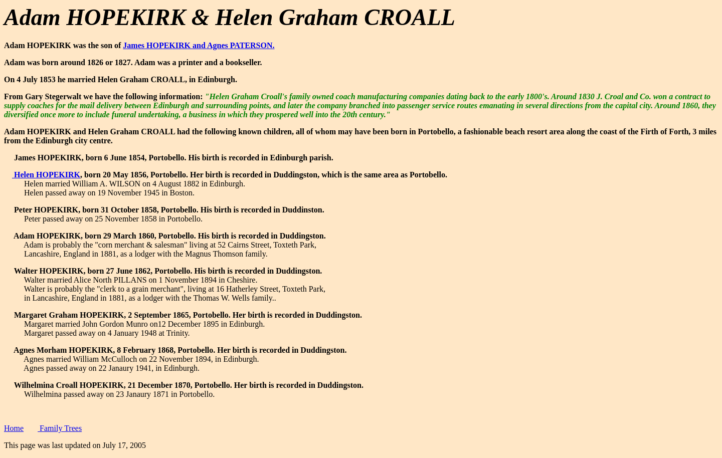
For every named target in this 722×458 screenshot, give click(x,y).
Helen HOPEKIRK (46, 174)
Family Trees (60, 428)
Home (14, 428)
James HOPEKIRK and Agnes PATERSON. (198, 45)
